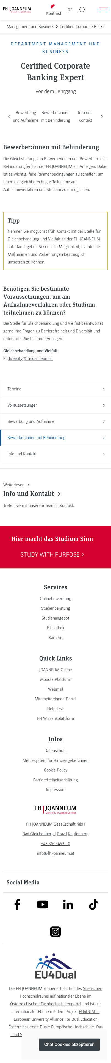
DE (70, 10)
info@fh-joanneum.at (55, 853)
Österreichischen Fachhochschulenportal (45, 1004)
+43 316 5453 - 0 (55, 843)
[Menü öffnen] (103, 10)
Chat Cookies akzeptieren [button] (69, 1044)
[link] (55, 599)
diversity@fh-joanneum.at (30, 358)
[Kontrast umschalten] (53, 10)
